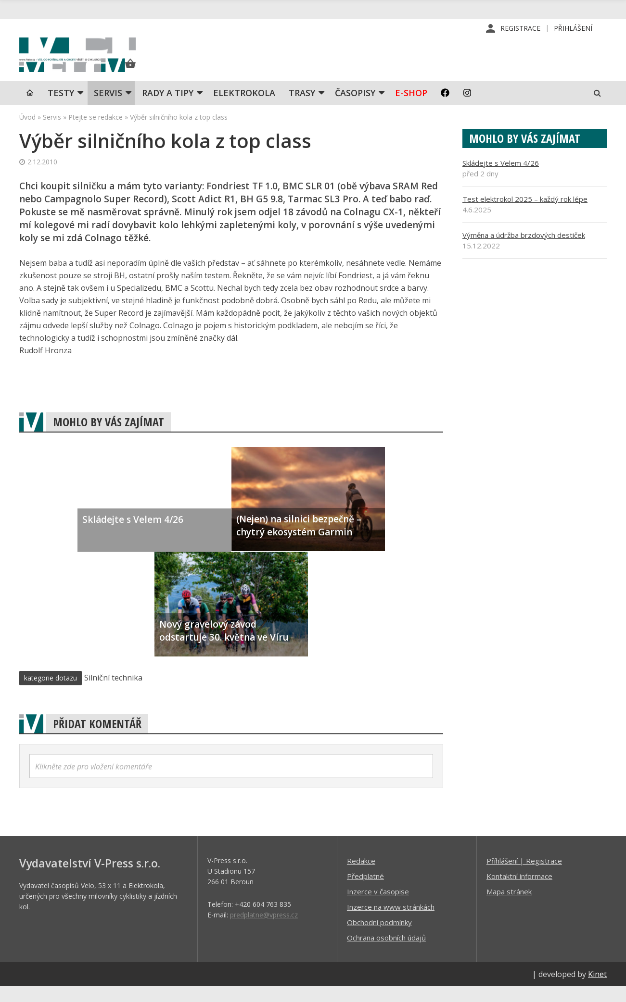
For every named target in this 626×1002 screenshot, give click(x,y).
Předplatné (365, 891)
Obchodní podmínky (379, 937)
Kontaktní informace (519, 891)
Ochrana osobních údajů (386, 953)
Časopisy (355, 108)
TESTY (61, 108)
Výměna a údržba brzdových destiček (523, 250)
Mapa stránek (509, 907)
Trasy (302, 108)
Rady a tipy (167, 108)
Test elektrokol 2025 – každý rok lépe (525, 214)
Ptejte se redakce (95, 132)
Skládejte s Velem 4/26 (500, 178)
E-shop (411, 108)
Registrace (520, 28)
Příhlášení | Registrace (524, 876)
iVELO (101, 62)
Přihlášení (573, 28)
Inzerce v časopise (378, 907)
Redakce (361, 876)
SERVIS (108, 108)
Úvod (27, 132)
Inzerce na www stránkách (390, 922)
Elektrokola (244, 108)
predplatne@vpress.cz (264, 930)
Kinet (597, 989)
